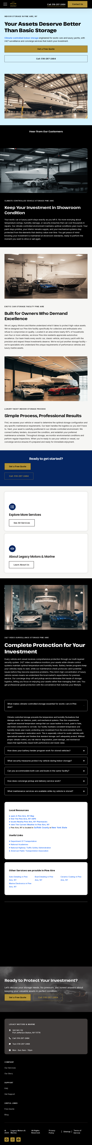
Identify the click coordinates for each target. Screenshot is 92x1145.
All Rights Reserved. (35, 1131)
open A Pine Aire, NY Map (22, 816)
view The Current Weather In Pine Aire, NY (30, 824)
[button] (5, 4)
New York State (59, 827)
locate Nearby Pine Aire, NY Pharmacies (29, 822)
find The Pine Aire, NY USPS (23, 819)
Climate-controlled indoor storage (21, 38)
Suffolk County (41, 827)
